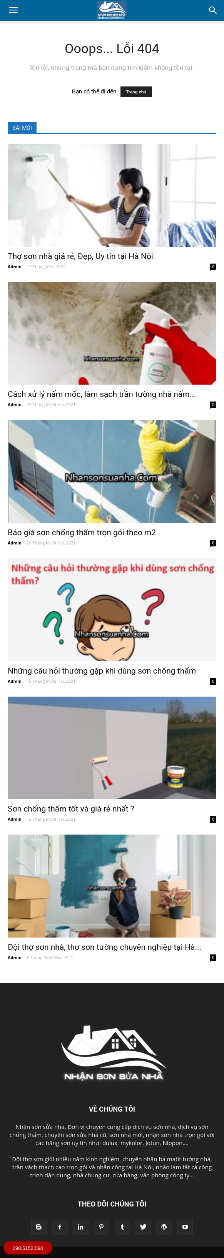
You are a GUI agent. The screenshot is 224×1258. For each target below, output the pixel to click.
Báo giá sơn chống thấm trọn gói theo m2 (82, 532)
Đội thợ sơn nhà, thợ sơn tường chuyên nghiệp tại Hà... (104, 947)
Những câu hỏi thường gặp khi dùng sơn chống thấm (102, 670)
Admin (15, 266)
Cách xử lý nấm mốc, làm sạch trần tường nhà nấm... (102, 394)
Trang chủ (136, 92)
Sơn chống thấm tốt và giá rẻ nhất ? (71, 808)
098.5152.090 (28, 1248)
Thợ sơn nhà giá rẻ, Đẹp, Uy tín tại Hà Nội (80, 256)
